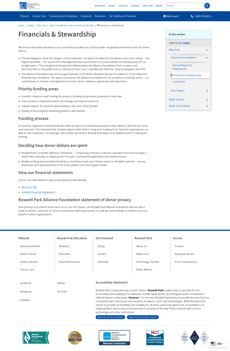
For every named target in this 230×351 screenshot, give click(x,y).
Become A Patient (30, 246)
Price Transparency (186, 261)
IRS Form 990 (29, 187)
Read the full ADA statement (110, 317)
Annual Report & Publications (182, 67)
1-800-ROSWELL (203, 16)
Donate (159, 5)
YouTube (62, 291)
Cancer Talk (147, 5)
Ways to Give (176, 99)
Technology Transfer (147, 261)
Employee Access (184, 254)
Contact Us (123, 5)
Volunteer (103, 261)
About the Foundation (183, 57)
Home (21, 25)
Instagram (26, 291)
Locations (135, 5)
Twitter (61, 283)
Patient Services (29, 261)
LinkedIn (25, 300)
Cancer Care (39, 16)
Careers (111, 5)
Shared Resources (69, 261)
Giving (30, 25)
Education (100, 16)
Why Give (41, 25)
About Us (141, 246)
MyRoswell (172, 16)
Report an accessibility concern (143, 317)
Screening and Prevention (64, 16)
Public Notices (144, 269)
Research (86, 16)
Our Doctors (100, 5)
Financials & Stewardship (187, 75)
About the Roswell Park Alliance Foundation (71, 25)
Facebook (25, 283)
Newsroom (142, 254)
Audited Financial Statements (38, 192)
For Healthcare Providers (122, 16)
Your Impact (178, 90)
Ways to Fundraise (179, 106)
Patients (24, 16)
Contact (179, 246)
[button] (207, 5)
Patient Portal (28, 254)
